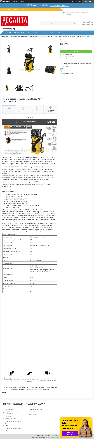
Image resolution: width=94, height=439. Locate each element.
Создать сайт (14, 1)
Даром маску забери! (59, 5)
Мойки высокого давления (25, 36)
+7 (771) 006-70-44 (10, 416)
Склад (6, 426)
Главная (8, 32)
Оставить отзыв (87, 24)
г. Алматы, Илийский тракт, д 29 (36, 409)
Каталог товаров (19, 32)
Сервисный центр (10, 419)
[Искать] (74, 23)
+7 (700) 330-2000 (32, 414)
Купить (75, 51)
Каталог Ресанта (33, 32)
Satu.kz (56, 435)
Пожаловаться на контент (54, 437)
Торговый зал (9, 409)
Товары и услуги (9, 36)
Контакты (52, 32)
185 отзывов (77, 1)
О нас (44, 32)
